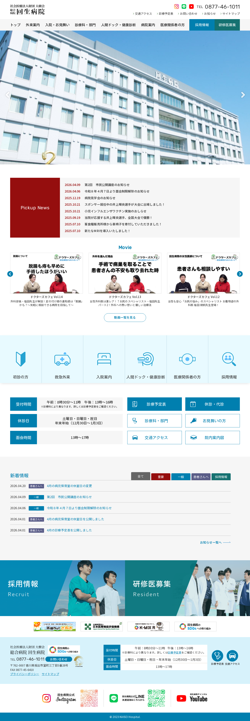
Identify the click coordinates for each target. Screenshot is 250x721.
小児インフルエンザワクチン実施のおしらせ (115, 211)
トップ (15, 25)
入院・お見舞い (57, 25)
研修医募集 (227, 25)
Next (242, 95)
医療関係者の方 (172, 25)
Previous (7, 95)
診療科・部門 (85, 25)
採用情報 (202, 25)
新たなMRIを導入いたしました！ (108, 230)
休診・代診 (214, 404)
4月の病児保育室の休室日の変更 (69, 485)
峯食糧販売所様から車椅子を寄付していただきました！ (123, 224)
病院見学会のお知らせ (100, 198)
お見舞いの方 (214, 421)
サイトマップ (231, 13)
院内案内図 (214, 437)
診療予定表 (166, 13)
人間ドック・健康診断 (118, 25)
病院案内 (148, 25)
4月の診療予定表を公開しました (69, 530)
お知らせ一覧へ (211, 542)
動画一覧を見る (125, 317)
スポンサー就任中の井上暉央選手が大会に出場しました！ (125, 204)
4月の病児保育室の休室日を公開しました (75, 519)
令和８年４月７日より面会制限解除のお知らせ (117, 191)
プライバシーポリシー (24, 674)
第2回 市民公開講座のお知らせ (107, 184)
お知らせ (210, 13)
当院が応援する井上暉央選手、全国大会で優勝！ (119, 217)
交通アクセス (143, 13)
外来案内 (33, 25)
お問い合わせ (188, 13)
